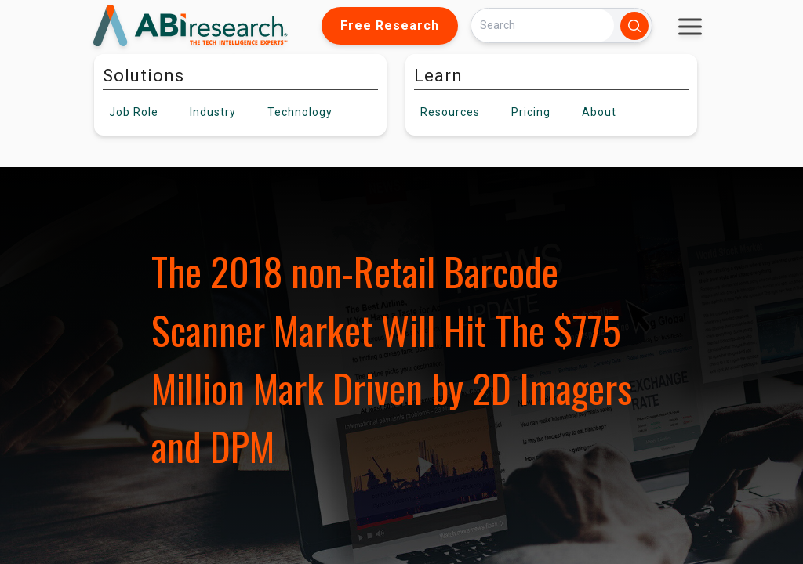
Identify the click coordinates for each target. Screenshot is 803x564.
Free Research (389, 25)
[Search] (542, 25)
